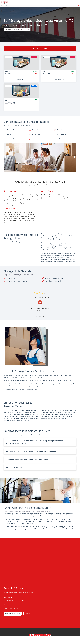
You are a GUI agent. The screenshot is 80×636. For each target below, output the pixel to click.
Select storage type (40, 48)
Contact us (28, 614)
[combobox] (17, 29)
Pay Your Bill (75, 6)
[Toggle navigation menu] (77, 2)
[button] (5, 157)
